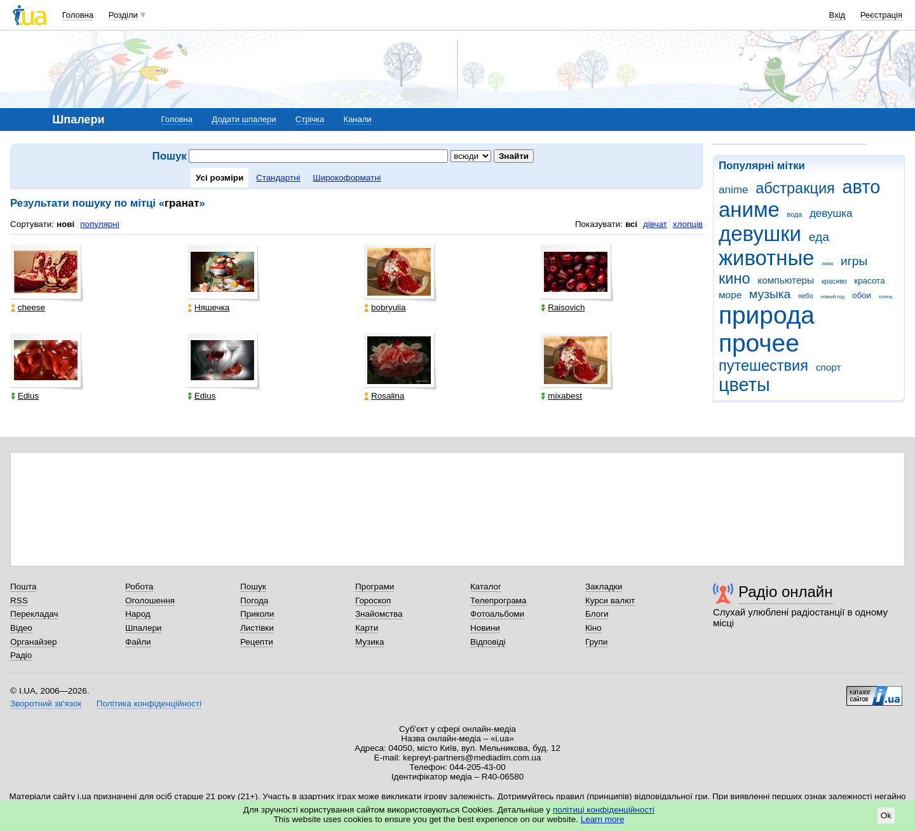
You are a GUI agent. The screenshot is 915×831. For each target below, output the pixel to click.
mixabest (561, 396)
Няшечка (208, 307)
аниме (749, 209)
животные (766, 258)
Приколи (257, 614)
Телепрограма (498, 600)
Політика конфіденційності (149, 703)
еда (819, 237)
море (730, 294)
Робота (139, 586)
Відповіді (488, 642)
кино (734, 278)
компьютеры (785, 280)
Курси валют (610, 600)
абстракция (795, 188)
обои (861, 295)
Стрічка (309, 119)
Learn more (603, 819)
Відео (21, 628)
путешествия (763, 365)
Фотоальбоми (497, 614)
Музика (369, 642)
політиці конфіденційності (603, 809)
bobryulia (385, 307)
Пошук (253, 586)
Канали (358, 119)
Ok (886, 815)
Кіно (593, 628)
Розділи (123, 15)
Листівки (257, 628)
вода (795, 214)
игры (854, 261)
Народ (138, 614)
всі (631, 224)
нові (65, 224)
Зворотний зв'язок (45, 703)
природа (767, 315)
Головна (77, 15)
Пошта (23, 586)
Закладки (603, 586)
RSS (19, 600)
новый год (832, 296)
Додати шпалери (244, 119)
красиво (834, 281)
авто (862, 187)
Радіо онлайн (785, 591)
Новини (485, 628)
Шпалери (143, 628)
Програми (374, 586)
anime (733, 190)
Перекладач (34, 614)
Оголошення (150, 600)
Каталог (485, 586)
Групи (596, 642)
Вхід (837, 15)
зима (827, 263)
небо (805, 295)
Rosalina (384, 396)
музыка (769, 294)
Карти (366, 628)
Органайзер (33, 642)
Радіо (21, 655)
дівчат (655, 224)
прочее (759, 343)
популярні (99, 224)
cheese (28, 307)
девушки (760, 233)
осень (886, 296)
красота (869, 280)
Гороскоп (373, 600)
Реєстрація (881, 15)
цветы (744, 384)
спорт (828, 367)
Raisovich (563, 307)
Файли (138, 642)
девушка (831, 213)
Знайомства (379, 614)
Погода (254, 600)
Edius (25, 396)
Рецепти (256, 642)
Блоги (597, 614)
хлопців (688, 224)
